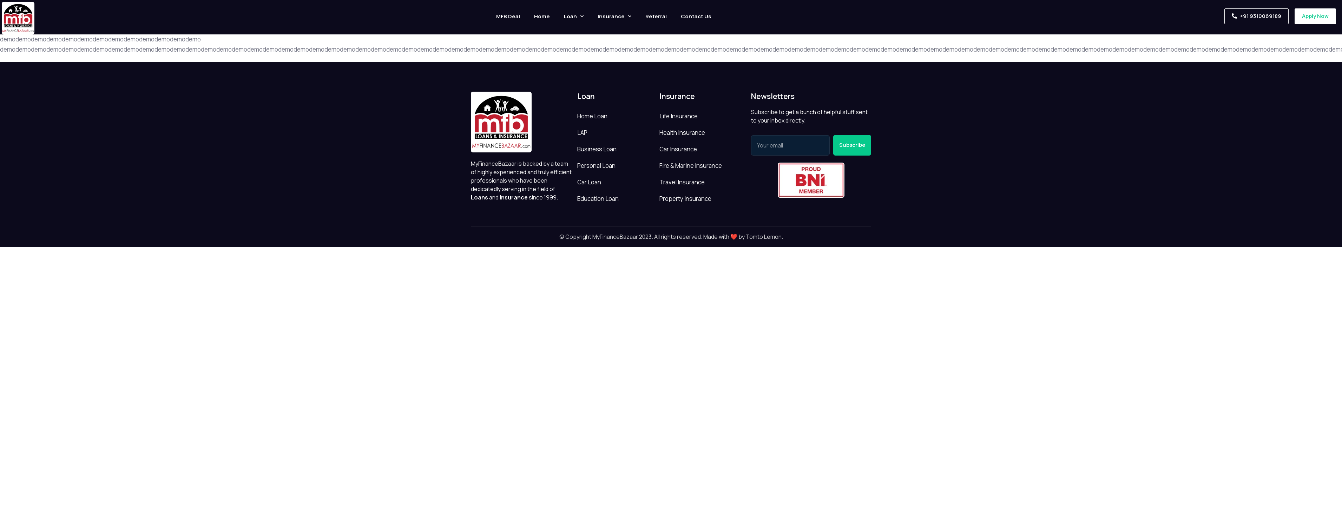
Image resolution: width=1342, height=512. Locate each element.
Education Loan (598, 199)
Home (542, 16)
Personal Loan (596, 166)
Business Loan (597, 149)
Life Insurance (678, 116)
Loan (574, 16)
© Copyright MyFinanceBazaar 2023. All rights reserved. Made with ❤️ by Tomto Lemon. (671, 237)
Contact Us (696, 16)
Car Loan (589, 182)
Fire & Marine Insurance (690, 166)
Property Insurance (685, 199)
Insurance (614, 16)
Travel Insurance (682, 182)
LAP (582, 133)
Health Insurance (682, 133)
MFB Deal (508, 16)
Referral (656, 16)
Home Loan (592, 116)
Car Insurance (678, 149)
